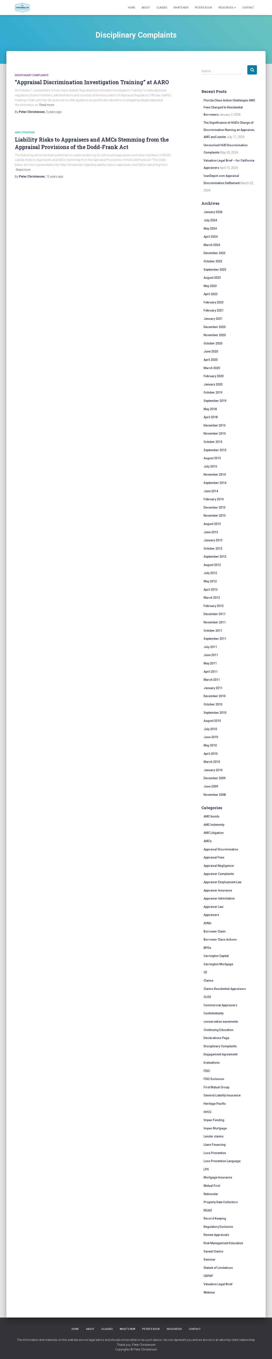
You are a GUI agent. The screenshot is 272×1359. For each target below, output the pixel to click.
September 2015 (215, 450)
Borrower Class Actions (220, 939)
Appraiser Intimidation (219, 898)
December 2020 (214, 327)
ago (54, 112)
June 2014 (211, 491)
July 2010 (210, 729)
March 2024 (212, 245)
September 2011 (215, 638)
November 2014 (215, 474)
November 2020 (215, 335)
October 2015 (213, 442)
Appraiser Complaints (219, 874)
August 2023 (212, 277)
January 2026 (213, 212)
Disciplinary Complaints (31, 75)
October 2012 (213, 548)
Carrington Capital (216, 956)
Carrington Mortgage (218, 964)
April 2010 (211, 753)
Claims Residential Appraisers (225, 989)
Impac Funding (214, 1120)
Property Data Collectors (221, 1202)
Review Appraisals (216, 1235)
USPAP (208, 1276)
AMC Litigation (24, 132)
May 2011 (210, 663)
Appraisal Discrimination (221, 849)
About (146, 7)
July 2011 (210, 647)
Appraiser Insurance (218, 890)
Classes (161, 7)
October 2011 (213, 630)
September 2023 (215, 269)
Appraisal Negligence (219, 865)
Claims (208, 980)
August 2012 (212, 565)
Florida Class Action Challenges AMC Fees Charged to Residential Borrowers (229, 107)
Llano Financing (215, 1144)
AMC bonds (212, 816)
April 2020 (211, 359)
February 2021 (214, 310)
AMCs (208, 841)
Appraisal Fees (214, 857)
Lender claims (214, 1136)
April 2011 (211, 671)
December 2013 (214, 507)
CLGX (207, 997)
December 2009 (214, 778)
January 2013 (213, 540)
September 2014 (215, 483)
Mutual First (212, 1185)
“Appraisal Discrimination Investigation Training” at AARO (92, 82)
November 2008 (215, 794)
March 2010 (212, 761)
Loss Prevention (215, 1153)
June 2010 (211, 737)
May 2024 (210, 228)
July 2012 (210, 573)
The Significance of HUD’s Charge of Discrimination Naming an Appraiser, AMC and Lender (229, 130)
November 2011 (215, 622)
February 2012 (214, 606)
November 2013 (215, 515)
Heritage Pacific (215, 1103)
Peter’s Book (203, 7)
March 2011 (212, 679)
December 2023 (214, 253)
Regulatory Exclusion (218, 1226)
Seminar (209, 1259)
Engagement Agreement (220, 1054)
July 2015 (210, 466)
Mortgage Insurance (218, 1177)
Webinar (209, 1292)
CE (205, 972)
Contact (248, 7)
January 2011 (213, 688)
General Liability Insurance (222, 1095)
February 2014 (214, 499)
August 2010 (212, 720)
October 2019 (213, 392)
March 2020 (212, 368)
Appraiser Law (213, 906)
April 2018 (211, 417)
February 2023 (214, 302)
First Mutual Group (216, 1087)
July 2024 (210, 220)
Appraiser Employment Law (222, 882)
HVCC (207, 1112)
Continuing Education (218, 1030)
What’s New (180, 7)
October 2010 (213, 704)
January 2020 (213, 384)
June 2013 (211, 532)
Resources (227, 7)
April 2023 (211, 294)
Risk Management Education (223, 1243)
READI (208, 1210)
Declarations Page (216, 1038)
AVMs (207, 923)
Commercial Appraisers (220, 1005)
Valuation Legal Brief (218, 1284)
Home (131, 7)
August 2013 (212, 524)
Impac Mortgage (215, 1128)
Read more (46, 105)
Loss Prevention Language (222, 1161)
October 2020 (213, 343)
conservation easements (221, 1021)
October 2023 (213, 261)
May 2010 (210, 745)
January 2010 (213, 770)
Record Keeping (215, 1218)
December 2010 (214, 696)
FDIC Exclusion (214, 1079)
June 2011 (211, 655)
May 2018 (210, 409)
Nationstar (211, 1194)
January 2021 (213, 318)
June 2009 (211, 786)
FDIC (207, 1071)
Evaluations (212, 1062)
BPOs (207, 948)
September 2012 (215, 556)
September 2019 (215, 400)
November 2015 (215, 433)
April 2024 (211, 236)
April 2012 (211, 589)
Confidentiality (214, 1013)
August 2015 (212, 458)
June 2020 (211, 351)
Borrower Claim (215, 931)
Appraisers (211, 915)
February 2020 (214, 376)
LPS (206, 1169)
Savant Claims (213, 1251)
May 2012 (210, 581)
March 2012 (212, 597)
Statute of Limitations (218, 1267)
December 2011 (214, 614)
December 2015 (214, 425)
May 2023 (210, 286)
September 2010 (215, 712)
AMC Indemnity (214, 824)
